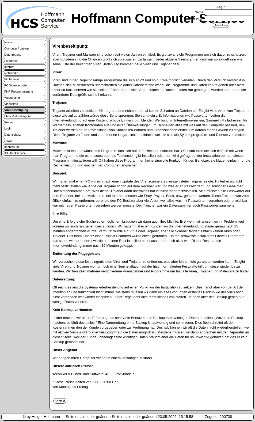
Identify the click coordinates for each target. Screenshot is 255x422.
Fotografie (11, 60)
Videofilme (11, 103)
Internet (9, 67)
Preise (8, 122)
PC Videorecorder (16, 85)
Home (8, 42)
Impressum (11, 147)
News (8, 140)
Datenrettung (12, 54)
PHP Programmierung (18, 91)
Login (8, 128)
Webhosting (12, 97)
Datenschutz (12, 134)
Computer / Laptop (16, 48)
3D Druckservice (15, 153)
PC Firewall (11, 79)
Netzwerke (11, 73)
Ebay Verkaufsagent (17, 116)
